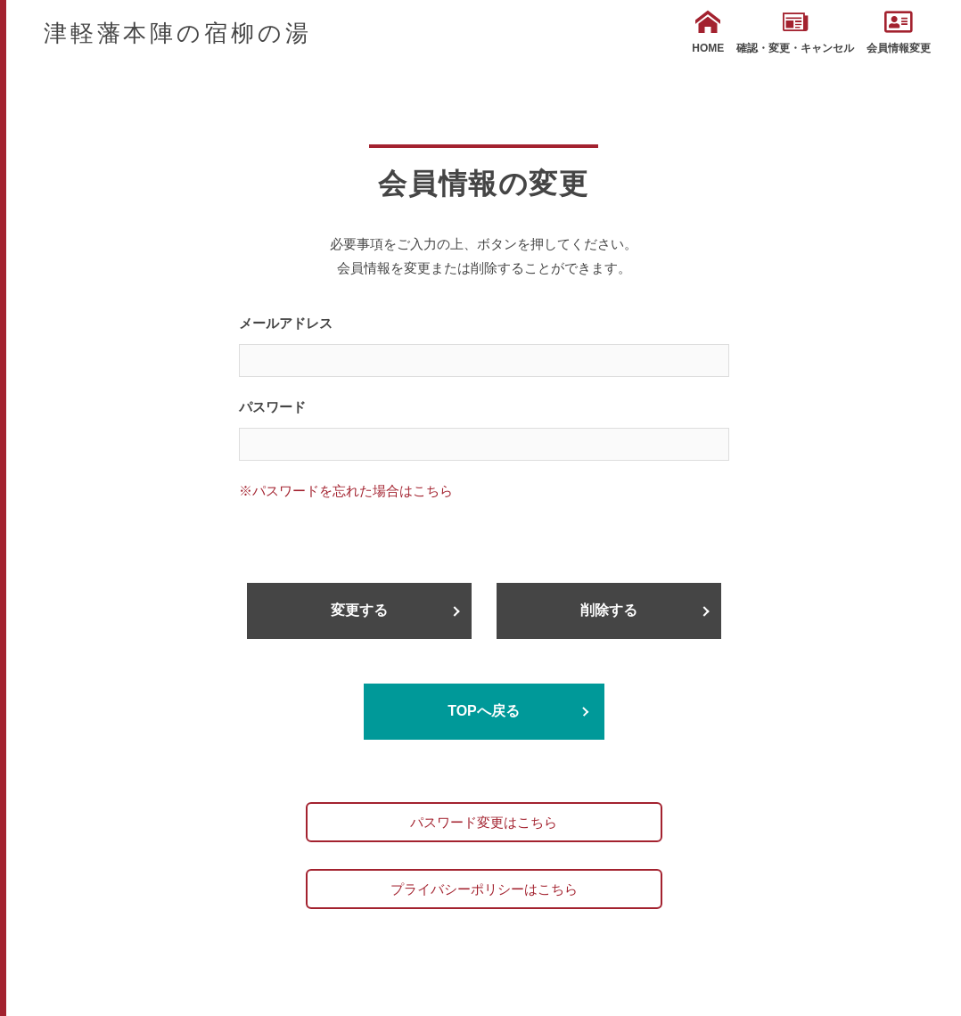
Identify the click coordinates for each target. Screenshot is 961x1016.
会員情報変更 (899, 32)
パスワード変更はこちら (483, 822)
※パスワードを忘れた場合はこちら (346, 490)
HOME (708, 32)
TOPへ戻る (484, 710)
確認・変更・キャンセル (795, 32)
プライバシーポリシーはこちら (484, 889)
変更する (359, 610)
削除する (608, 610)
